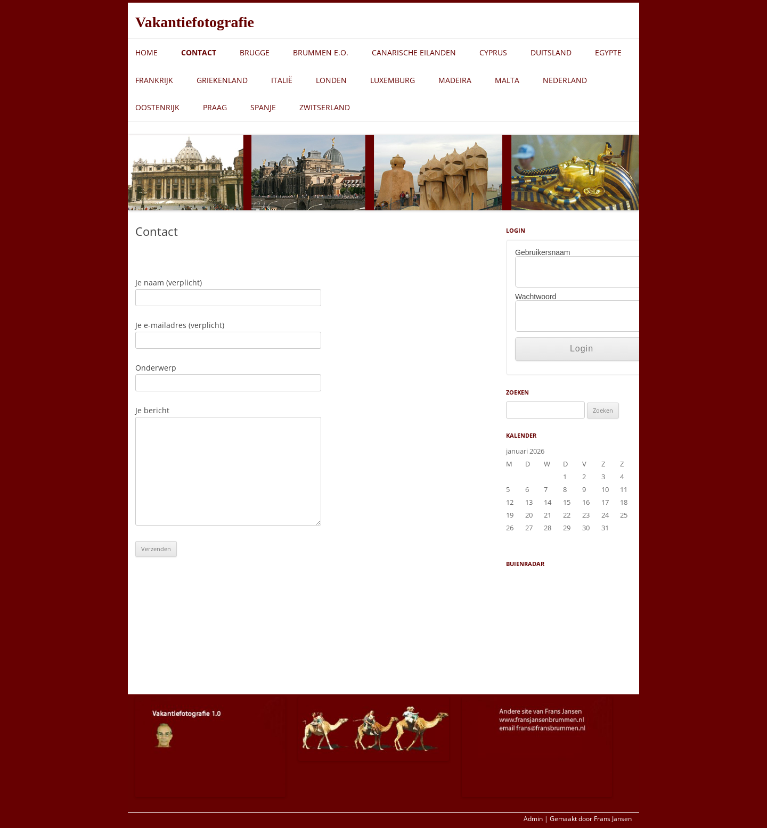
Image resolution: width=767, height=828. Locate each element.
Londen (331, 80)
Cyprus (493, 52)
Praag (215, 107)
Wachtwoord (535, 296)
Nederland (565, 80)
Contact (198, 52)
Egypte (608, 52)
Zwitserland (324, 107)
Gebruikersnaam (542, 252)
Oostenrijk (157, 107)
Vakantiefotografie (194, 22)
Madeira (454, 80)
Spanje (263, 107)
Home (146, 52)
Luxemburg (392, 80)
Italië (281, 80)
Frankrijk (154, 80)
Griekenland (222, 80)
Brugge (255, 52)
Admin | (536, 818)
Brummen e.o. (320, 52)
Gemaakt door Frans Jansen (591, 818)
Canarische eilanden (414, 52)
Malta (507, 80)
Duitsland (551, 52)
